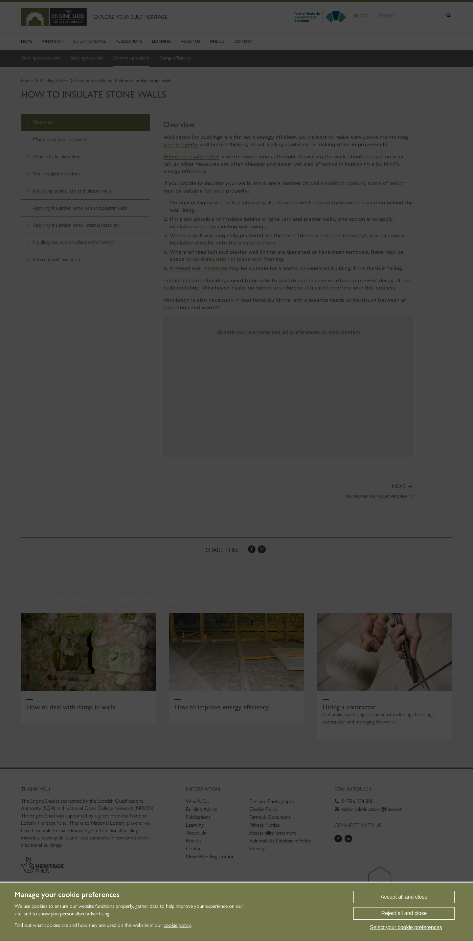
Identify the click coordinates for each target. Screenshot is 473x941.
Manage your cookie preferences (67, 895)
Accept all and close (404, 897)
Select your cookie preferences (406, 927)
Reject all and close (404, 913)
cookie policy (177, 925)
